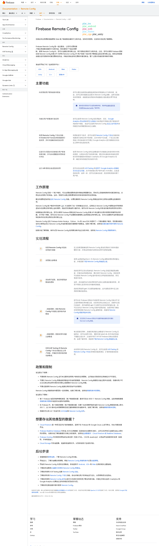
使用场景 (51, 457)
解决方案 (43, 2)
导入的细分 (92, 121)
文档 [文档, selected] (57, 2)
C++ (50, 75)
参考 (31, 526)
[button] (12, 19)
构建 (22, 2)
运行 (32, 2)
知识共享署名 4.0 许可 (63, 490)
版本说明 (119, 532)
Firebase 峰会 (77, 526)
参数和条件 (106, 230)
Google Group (120, 529)
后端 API (62, 75)
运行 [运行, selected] (40, 13)
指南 (31, 522)
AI (22, 13)
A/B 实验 (64, 411)
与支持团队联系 (121, 522)
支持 (77, 2)
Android (51, 69)
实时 (58, 199)
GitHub (32, 535)
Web (63, 69)
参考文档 (52, 13)
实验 (70, 472)
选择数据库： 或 (102, 433)
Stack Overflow (121, 526)
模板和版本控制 (110, 407)
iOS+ (40, 69)
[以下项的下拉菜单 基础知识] (17, 13)
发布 (76, 411)
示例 (59, 13)
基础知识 (12, 13)
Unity (40, 75)
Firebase (38, 19)
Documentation (10, 9)
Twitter (75, 529)
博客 (143, 2)
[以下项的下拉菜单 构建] (26, 2)
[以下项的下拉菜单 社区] (71, 2)
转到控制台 (151, 2)
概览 (3, 13)
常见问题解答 (120, 535)
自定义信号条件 (112, 124)
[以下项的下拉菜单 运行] (36, 2)
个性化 (104, 135)
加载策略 (94, 461)
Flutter (74, 69)
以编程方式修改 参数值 (65, 468)
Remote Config (28, 9)
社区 (67, 2)
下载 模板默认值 (95, 262)
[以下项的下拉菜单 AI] (25, 13)
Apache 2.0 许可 (96, 490)
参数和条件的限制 (93, 391)
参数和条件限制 (45, 401)
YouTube (75, 532)
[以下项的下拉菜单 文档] (61, 2)
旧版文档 (119, 539)
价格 (51, 2)
